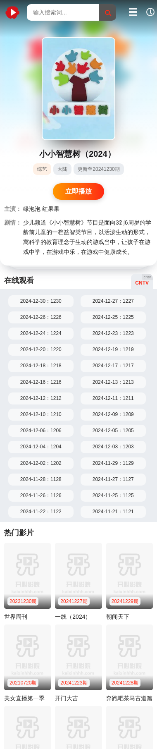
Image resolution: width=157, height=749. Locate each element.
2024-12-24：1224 (41, 333)
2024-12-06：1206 (41, 430)
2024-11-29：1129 (113, 463)
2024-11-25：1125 (113, 495)
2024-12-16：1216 (41, 382)
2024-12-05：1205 (113, 430)
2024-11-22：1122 (41, 511)
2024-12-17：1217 (113, 366)
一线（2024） (73, 616)
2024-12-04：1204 (41, 447)
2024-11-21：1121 (113, 511)
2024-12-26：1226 (41, 317)
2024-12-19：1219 (113, 349)
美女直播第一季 (24, 698)
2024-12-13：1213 (113, 382)
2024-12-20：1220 (41, 349)
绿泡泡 (31, 209)
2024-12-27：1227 (113, 301)
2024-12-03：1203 (113, 447)
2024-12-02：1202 (41, 463)
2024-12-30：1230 (41, 301)
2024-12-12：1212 (41, 398)
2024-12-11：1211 (113, 398)
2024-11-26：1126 (41, 495)
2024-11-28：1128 (41, 479)
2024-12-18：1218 (41, 366)
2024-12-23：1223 (113, 333)
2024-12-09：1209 (113, 414)
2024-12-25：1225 (113, 317)
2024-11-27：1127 (113, 479)
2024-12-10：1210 (41, 414)
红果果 (50, 209)
